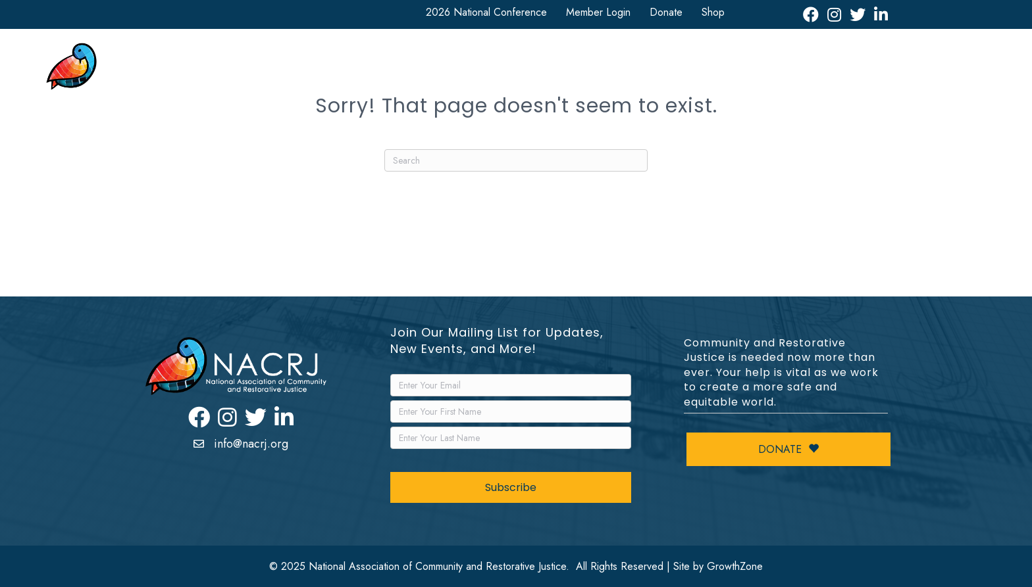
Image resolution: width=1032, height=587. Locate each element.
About (322, 70)
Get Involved (517, 70)
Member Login (598, 12)
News (665, 70)
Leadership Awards (800, 70)
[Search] (516, 160)
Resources (599, 70)
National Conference (412, 70)
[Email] (510, 385)
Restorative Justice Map (916, 70)
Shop (713, 12)
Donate (666, 12)
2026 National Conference (486, 12)
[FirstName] (510, 411)
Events (722, 70)
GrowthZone (735, 566)
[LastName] (510, 438)
